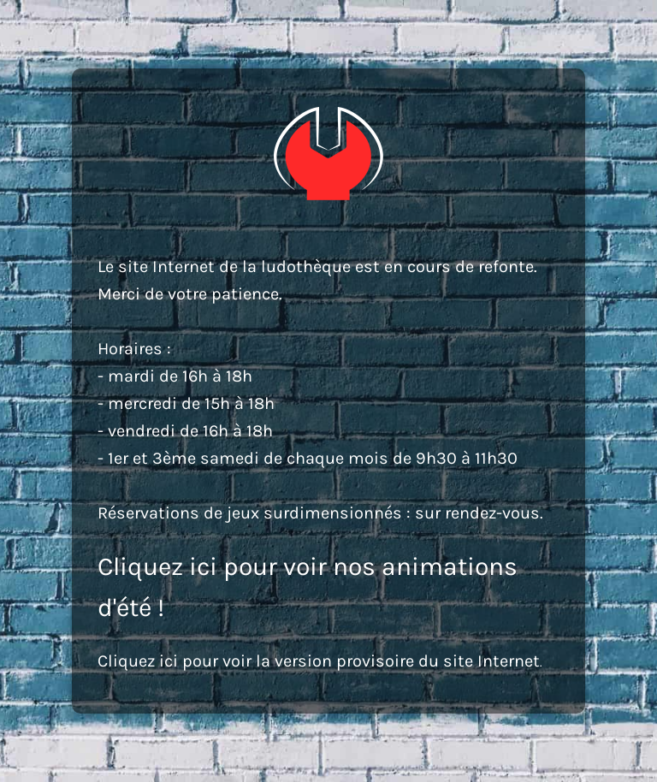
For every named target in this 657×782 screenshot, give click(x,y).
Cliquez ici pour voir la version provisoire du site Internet (319, 661)
